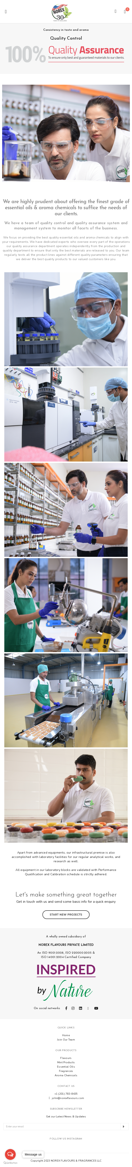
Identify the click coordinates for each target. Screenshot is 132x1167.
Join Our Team (66, 1038)
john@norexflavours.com (68, 1097)
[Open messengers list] (10, 1154)
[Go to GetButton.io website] (10, 1162)
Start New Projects (66, 911)
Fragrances (66, 1070)
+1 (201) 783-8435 (66, 1092)
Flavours (65, 1057)
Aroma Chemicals (66, 1074)
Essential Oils (66, 1065)
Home (66, 1034)
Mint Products (66, 1061)
